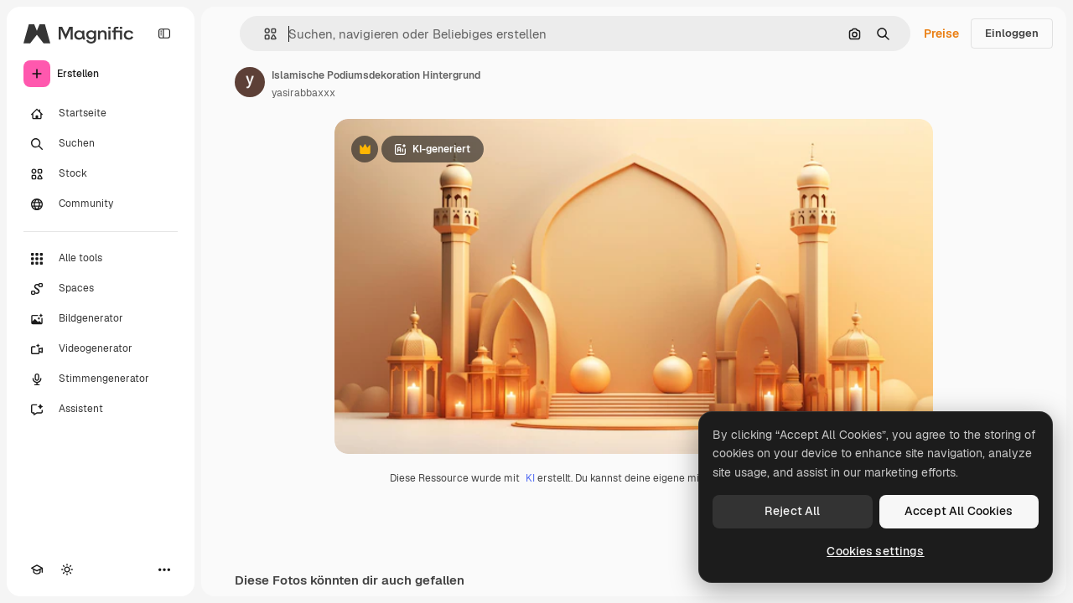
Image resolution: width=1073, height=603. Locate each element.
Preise (941, 33)
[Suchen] (100, 144)
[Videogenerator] (100, 349)
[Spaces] (100, 289)
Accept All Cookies (959, 510)
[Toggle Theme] (67, 569)
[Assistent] (100, 409)
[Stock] (100, 174)
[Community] (100, 204)
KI (530, 478)
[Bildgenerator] (100, 319)
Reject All (792, 510)
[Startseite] (100, 113)
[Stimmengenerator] (100, 379)
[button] (264, 34)
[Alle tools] (100, 258)
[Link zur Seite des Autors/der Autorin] (250, 82)
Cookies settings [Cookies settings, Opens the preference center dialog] (875, 551)
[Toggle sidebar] (164, 33)
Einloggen (1012, 33)
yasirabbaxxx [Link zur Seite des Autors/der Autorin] (303, 93)
